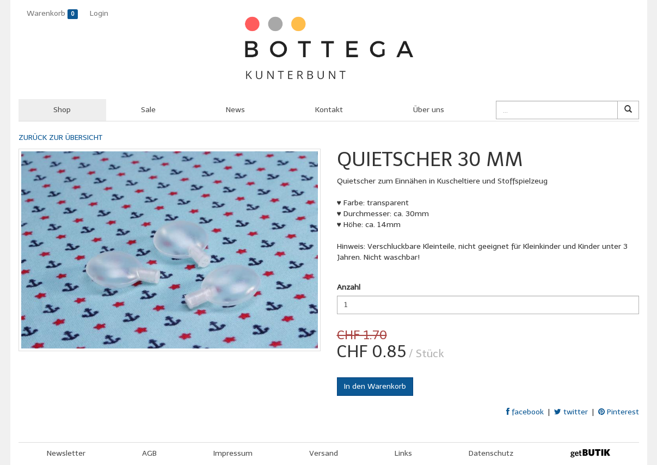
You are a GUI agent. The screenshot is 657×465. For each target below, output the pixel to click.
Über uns (428, 109)
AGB (149, 453)
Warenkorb (52, 14)
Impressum (233, 453)
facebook (525, 412)
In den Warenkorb (375, 386)
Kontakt (329, 109)
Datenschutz (491, 453)
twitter (571, 412)
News (235, 109)
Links (403, 453)
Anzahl (348, 287)
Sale (148, 109)
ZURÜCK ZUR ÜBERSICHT (60, 137)
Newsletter (66, 453)
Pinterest (618, 412)
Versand (323, 453)
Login (99, 13)
